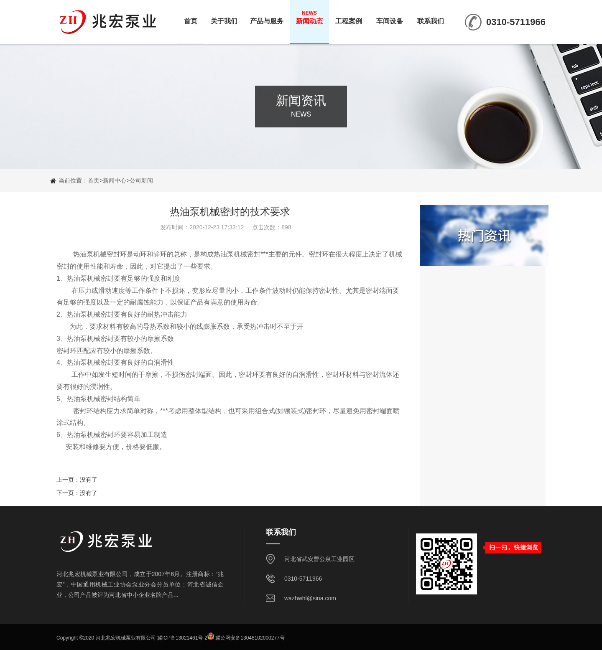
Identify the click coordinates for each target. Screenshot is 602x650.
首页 (190, 17)
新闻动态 (309, 17)
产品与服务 (266, 17)
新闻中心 (114, 180)
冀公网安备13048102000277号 (249, 638)
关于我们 (224, 17)
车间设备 (390, 17)
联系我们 (430, 17)
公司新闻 (141, 180)
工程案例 (348, 17)
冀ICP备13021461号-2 (182, 638)
